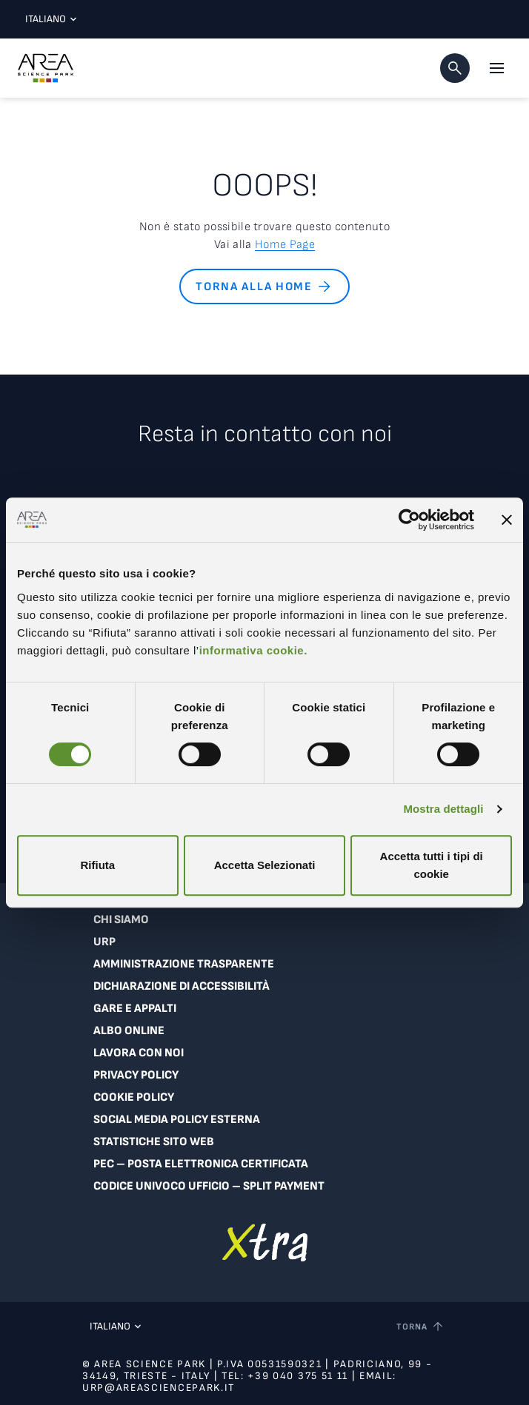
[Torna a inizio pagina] (421, 1326)
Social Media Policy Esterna (176, 1120)
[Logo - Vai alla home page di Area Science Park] (45, 68)
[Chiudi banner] (507, 519)
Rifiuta (97, 865)
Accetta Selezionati (265, 865)
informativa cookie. (253, 650)
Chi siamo (121, 920)
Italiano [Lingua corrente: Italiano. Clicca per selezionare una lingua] (47, 19)
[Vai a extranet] (264, 1242)
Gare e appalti (134, 1009)
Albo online (128, 1031)
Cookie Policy (133, 1097)
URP (104, 942)
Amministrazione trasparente (183, 964)
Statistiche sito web (153, 1142)
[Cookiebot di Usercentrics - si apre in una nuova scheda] (409, 520)
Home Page (285, 245)
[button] (455, 68)
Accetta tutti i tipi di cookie (431, 865)
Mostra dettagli (443, 808)
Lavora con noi (138, 1053)
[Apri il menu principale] (496, 68)
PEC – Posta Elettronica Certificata (200, 1164)
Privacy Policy (136, 1075)
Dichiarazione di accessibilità (181, 986)
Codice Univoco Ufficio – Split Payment (209, 1186)
